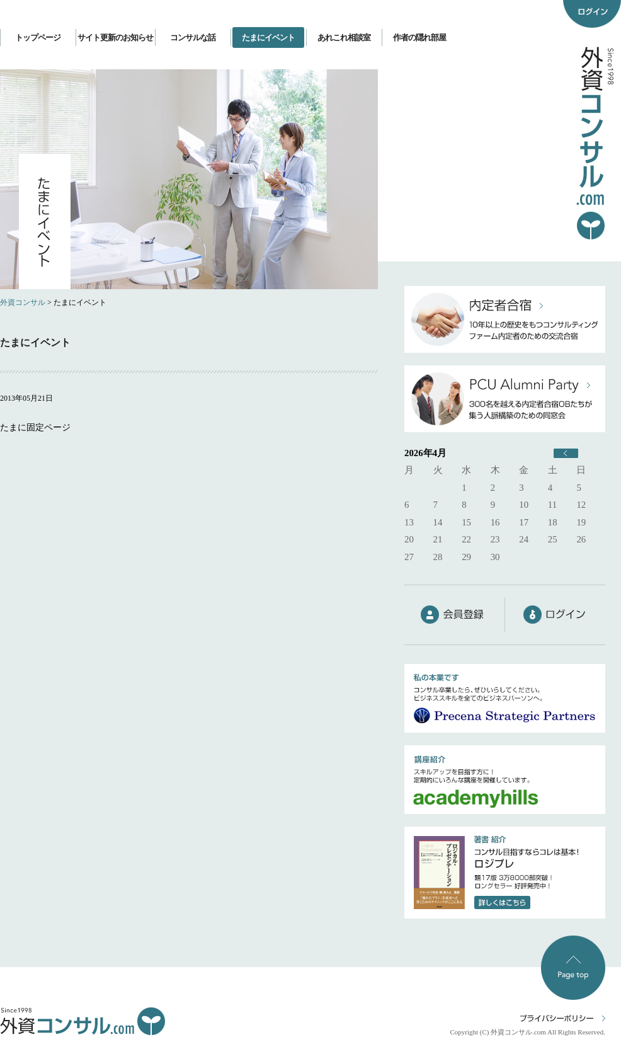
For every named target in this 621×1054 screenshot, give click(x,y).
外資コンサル (22, 302)
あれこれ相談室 (343, 37)
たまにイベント (268, 37)
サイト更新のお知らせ (115, 37)
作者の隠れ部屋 (419, 37)
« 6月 (566, 453)
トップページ (37, 37)
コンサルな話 (192, 37)
